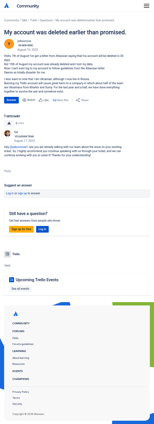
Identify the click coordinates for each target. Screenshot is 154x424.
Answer (11, 100)
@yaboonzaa (18, 147)
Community (28, 6)
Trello (33, 20)
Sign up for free (21, 229)
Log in (10, 193)
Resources (18, 363)
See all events (20, 288)
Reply (7, 171)
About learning (20, 357)
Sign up (22, 193)
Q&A (24, 20)
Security (17, 403)
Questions (46, 20)
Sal (55, 100)
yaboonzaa (24, 41)
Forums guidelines (22, 344)
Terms (16, 397)
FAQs (15, 338)
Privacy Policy (20, 391)
